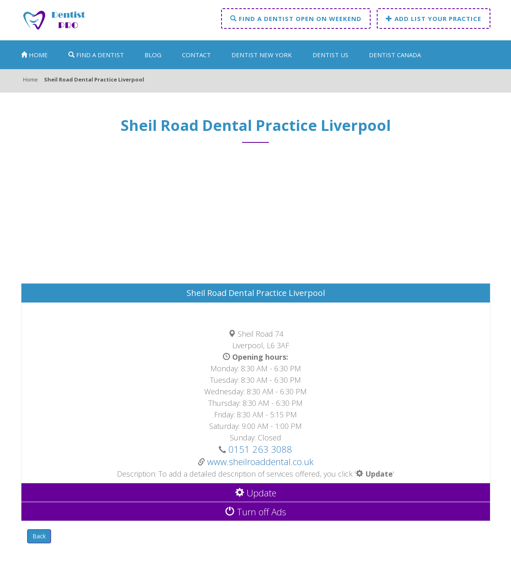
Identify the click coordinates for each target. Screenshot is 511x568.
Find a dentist (96, 55)
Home (34, 55)
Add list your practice (433, 18)
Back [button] (39, 536)
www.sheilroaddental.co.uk (260, 461)
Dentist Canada (395, 55)
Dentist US (330, 55)
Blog (153, 55)
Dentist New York (261, 55)
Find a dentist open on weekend (296, 18)
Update (255, 493)
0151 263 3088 (259, 449)
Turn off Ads (255, 511)
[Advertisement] (255, 217)
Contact (196, 55)
